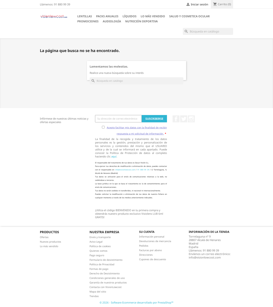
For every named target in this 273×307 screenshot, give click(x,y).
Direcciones (146, 254)
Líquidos (129, 16)
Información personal (151, 236)
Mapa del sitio (97, 291)
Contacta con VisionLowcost (105, 287)
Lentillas (84, 16)
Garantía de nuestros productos (108, 282)
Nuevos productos (50, 241)
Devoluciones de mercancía (155, 241)
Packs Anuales (107, 16)
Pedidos (143, 245)
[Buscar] (208, 31)
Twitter (183, 118)
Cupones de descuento (152, 259)
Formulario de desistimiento (105, 259)
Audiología (112, 21)
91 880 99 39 (143, 169)
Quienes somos (98, 250)
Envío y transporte (100, 237)
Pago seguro (96, 255)
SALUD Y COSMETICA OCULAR (189, 16)
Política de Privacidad (101, 264)
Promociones (88, 21)
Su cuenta (146, 232)
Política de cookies (100, 246)
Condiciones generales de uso (107, 278)
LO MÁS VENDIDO (153, 16)
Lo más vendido (49, 246)
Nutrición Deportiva (141, 21)
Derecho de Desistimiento (104, 273)
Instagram (191, 118)
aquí (113, 156)
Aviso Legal (96, 241)
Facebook (176, 118)
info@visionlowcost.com (125, 169)
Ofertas (44, 237)
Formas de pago (98, 269)
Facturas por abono (150, 250)
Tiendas (94, 296)
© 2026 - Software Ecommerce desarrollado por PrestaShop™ (136, 302)
